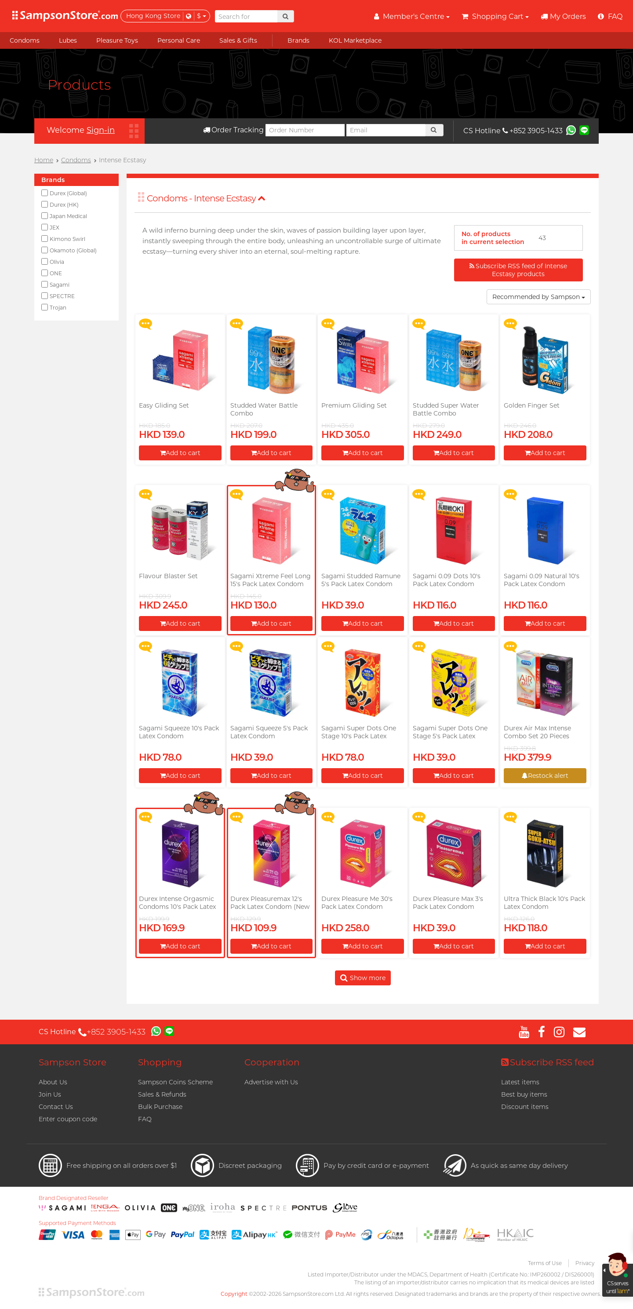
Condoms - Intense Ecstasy (206, 198)
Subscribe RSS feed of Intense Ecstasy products (518, 270)
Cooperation (272, 1062)
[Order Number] (305, 130)
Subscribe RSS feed (547, 1062)
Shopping (160, 1062)
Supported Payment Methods (77, 1223)
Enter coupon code (68, 1119)
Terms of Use (545, 1263)
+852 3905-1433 (532, 131)
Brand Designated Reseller (74, 1198)
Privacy (584, 1263)
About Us (53, 1082)
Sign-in (101, 130)
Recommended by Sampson (538, 297)
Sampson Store (72, 1062)
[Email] (386, 130)
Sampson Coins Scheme (175, 1082)
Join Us (50, 1094)
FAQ (145, 1119)
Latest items (520, 1082)
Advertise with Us (271, 1082)
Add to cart (180, 453)
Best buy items (524, 1094)
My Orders (563, 16)
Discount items (525, 1107)
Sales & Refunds (162, 1094)
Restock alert (545, 776)
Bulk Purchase (160, 1107)
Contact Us (56, 1107)
